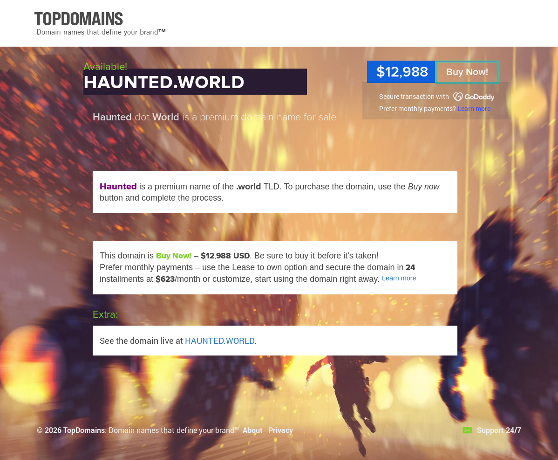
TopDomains (84, 430)
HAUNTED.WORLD (219, 340)
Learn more (473, 108)
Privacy (280, 430)
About (253, 430)
